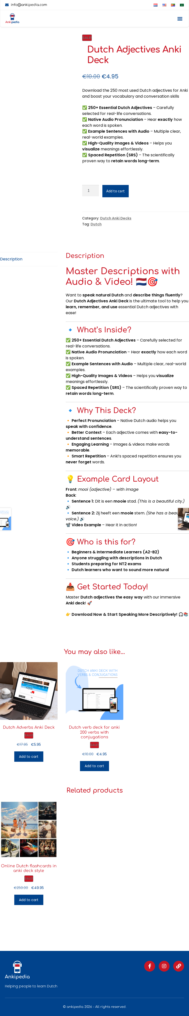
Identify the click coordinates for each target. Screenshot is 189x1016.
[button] (180, 19)
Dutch (96, 224)
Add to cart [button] (28, 756)
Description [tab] (11, 259)
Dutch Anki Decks (115, 218)
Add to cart (115, 190)
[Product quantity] (90, 190)
